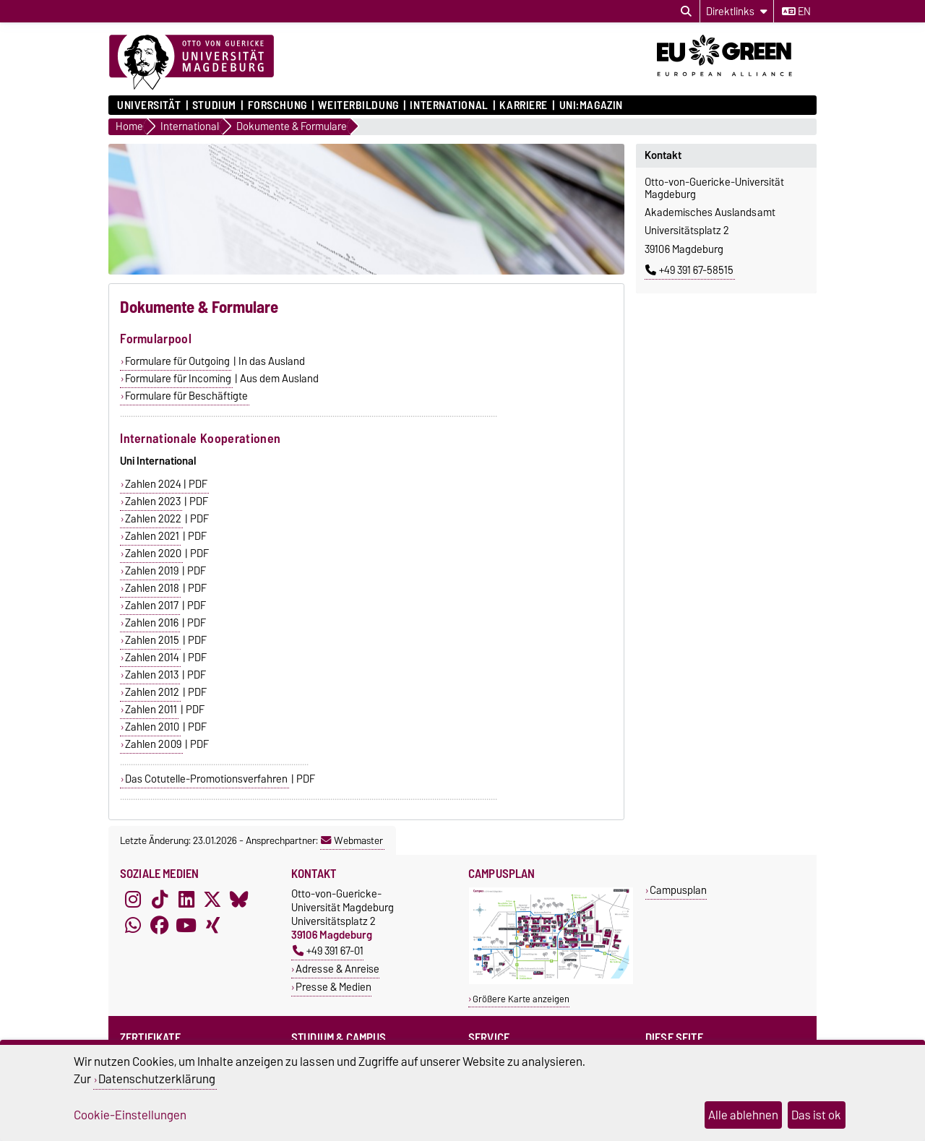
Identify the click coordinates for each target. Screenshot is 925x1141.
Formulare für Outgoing (177, 361)
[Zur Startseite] (191, 63)
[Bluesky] (239, 900)
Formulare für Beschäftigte (186, 396)
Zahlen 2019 (151, 571)
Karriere (523, 105)
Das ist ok (816, 1115)
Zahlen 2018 (152, 588)
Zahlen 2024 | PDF (166, 484)
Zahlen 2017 (151, 605)
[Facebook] (160, 926)
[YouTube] (186, 926)
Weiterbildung (358, 105)
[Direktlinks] (736, 11)
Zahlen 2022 (153, 519)
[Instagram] (133, 900)
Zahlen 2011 (151, 709)
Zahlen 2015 (152, 640)
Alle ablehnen (743, 1115)
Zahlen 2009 (153, 744)
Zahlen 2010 (152, 727)
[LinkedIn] (186, 900)
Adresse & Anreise (337, 969)
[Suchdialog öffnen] (686, 11)
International (449, 105)
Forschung (277, 105)
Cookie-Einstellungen (130, 1115)
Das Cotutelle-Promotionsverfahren (206, 779)
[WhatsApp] (133, 926)
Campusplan (678, 890)
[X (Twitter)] (212, 900)
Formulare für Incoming (178, 378)
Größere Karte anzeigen (521, 999)
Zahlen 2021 (152, 536)
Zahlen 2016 (151, 623)
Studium (214, 105)
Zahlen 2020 (153, 553)
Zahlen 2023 (153, 501)
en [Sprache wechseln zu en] (796, 11)
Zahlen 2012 (152, 692)
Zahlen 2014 (152, 657)
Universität (149, 105)
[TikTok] (160, 900)
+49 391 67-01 (328, 951)
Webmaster (352, 840)
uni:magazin (591, 105)
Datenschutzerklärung (156, 1079)
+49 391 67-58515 (689, 270)
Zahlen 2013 (151, 675)
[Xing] (212, 926)
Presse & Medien (333, 987)
